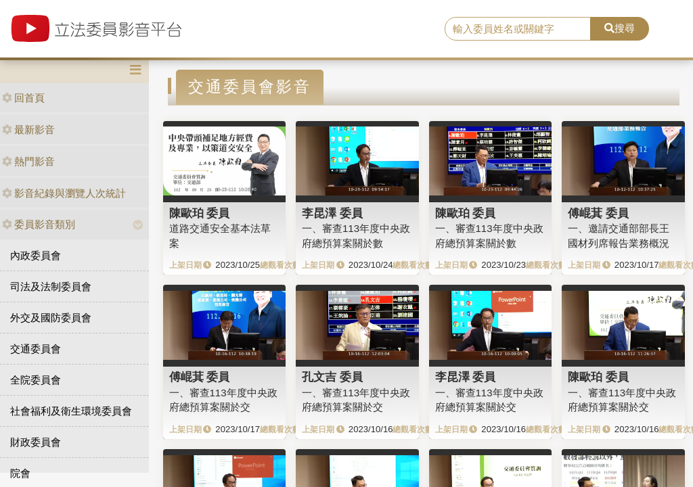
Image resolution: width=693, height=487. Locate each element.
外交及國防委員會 (50, 317)
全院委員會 (35, 380)
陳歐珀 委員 (199, 213)
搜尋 (619, 28)
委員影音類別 (38, 224)
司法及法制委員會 (50, 286)
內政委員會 (35, 255)
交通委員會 (35, 348)
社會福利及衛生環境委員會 (71, 411)
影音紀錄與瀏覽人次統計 (64, 193)
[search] (518, 29)
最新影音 (28, 129)
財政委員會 (35, 442)
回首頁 (23, 97)
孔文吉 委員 (332, 377)
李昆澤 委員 (332, 213)
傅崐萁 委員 (598, 213)
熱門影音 (28, 161)
